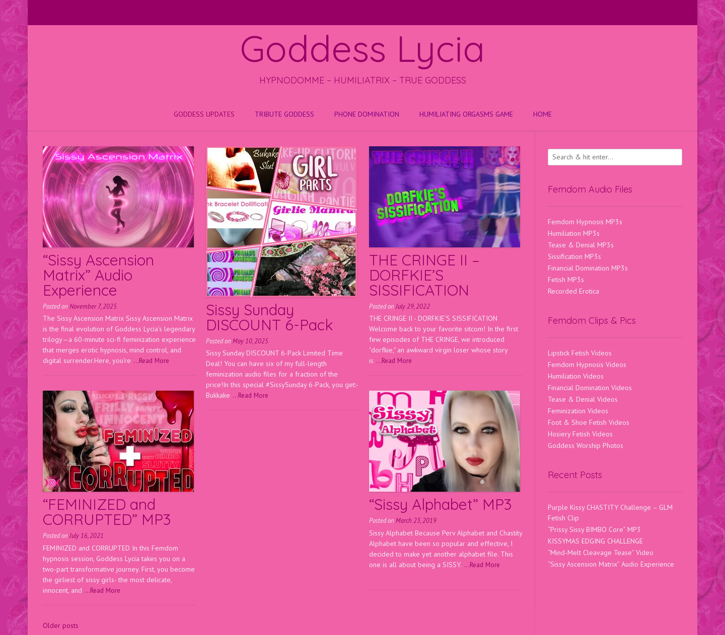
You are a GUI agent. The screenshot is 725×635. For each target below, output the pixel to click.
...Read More (151, 360)
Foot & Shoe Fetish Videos (588, 422)
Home (542, 114)
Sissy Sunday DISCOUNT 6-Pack (269, 317)
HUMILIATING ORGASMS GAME (466, 114)
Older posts (61, 625)
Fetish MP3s (566, 279)
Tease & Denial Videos (583, 399)
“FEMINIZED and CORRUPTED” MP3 (107, 512)
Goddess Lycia (362, 48)
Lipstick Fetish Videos (580, 352)
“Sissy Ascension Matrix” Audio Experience (98, 275)
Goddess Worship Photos (585, 445)
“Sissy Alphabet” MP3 (440, 504)
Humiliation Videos (576, 376)
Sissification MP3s (574, 256)
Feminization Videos (578, 410)
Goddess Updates (204, 114)
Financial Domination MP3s (588, 268)
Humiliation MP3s (574, 233)
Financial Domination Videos (590, 387)
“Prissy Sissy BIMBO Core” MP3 (594, 529)
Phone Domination (366, 114)
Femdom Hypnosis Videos (587, 364)
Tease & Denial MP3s (581, 244)
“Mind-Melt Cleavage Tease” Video (601, 552)
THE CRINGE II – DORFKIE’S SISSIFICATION (424, 275)
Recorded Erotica (573, 291)
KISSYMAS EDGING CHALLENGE (595, 541)
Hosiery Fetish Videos (580, 433)
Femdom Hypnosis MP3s (585, 221)
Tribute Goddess (284, 114)
